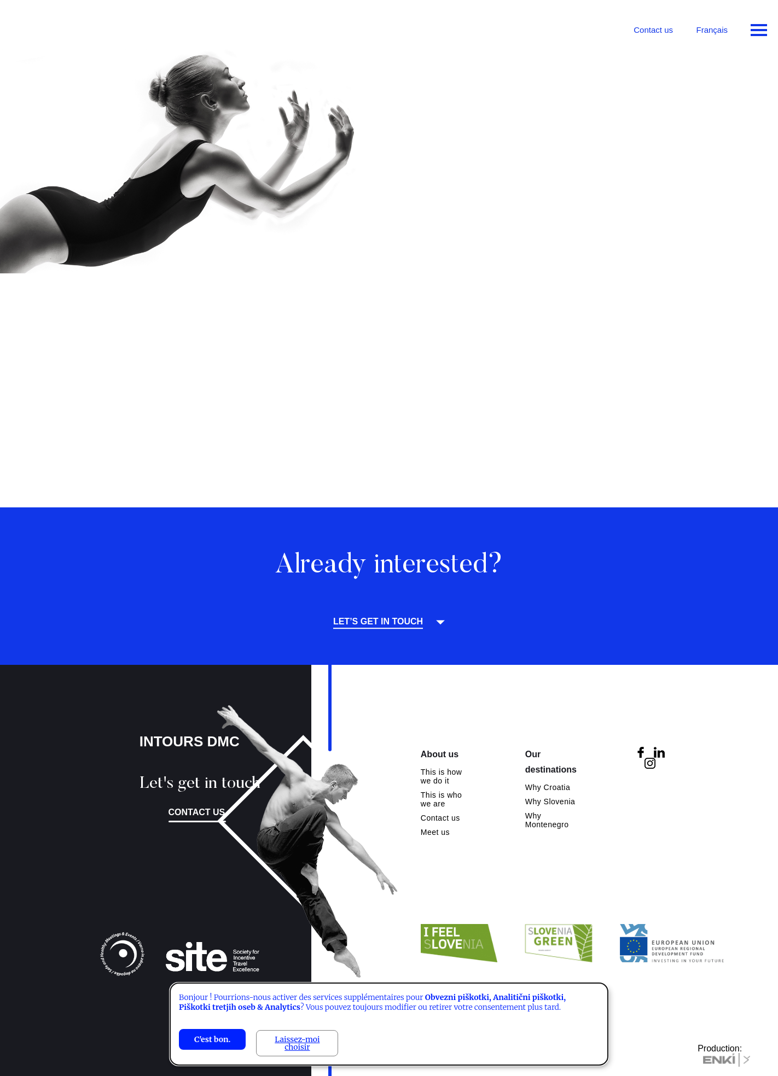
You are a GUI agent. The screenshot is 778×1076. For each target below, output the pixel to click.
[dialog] (389, 1024)
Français (712, 29)
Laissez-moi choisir (297, 1043)
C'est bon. (212, 1039)
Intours (54, 27)
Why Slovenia (550, 801)
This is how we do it (441, 776)
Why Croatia (548, 787)
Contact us (653, 29)
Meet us (435, 832)
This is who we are (441, 799)
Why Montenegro (547, 820)
